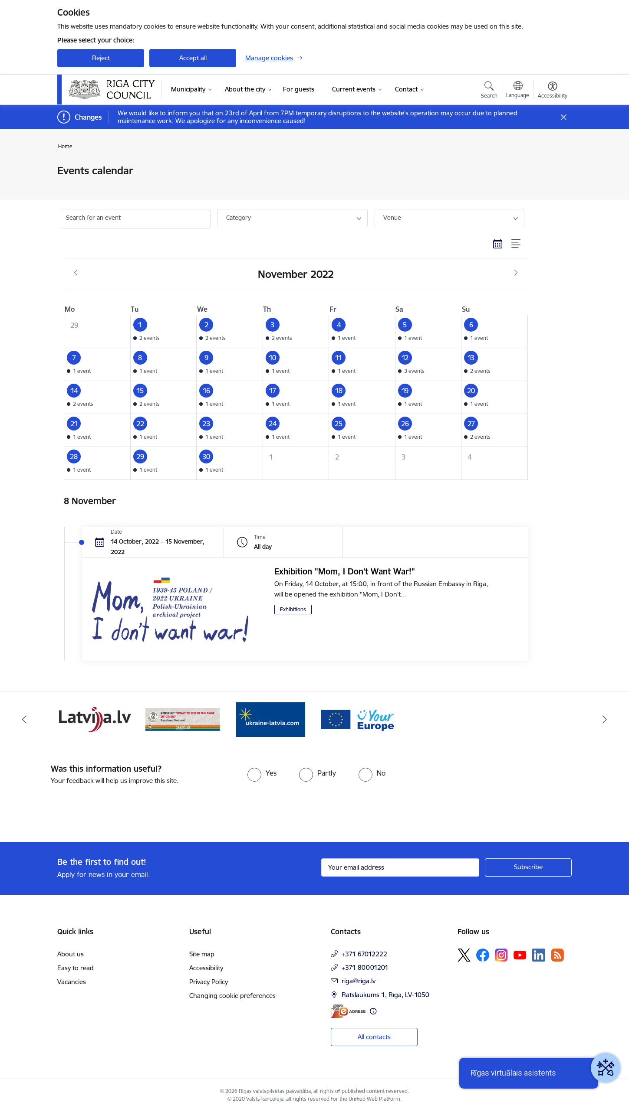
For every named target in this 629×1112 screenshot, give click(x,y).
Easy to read (75, 968)
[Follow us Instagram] (501, 955)
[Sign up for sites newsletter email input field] (400, 867)
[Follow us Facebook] (482, 955)
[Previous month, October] (75, 273)
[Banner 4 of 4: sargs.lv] (183, 719)
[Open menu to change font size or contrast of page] (552, 91)
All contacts (374, 1037)
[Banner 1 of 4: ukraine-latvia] (270, 719)
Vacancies (71, 982)
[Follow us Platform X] (464, 955)
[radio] (262, 773)
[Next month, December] (515, 273)
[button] (163, 331)
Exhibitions (293, 609)
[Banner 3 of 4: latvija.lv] (94, 719)
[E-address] (348, 1011)
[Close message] (563, 117)
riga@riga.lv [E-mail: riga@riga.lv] (358, 981)
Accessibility (206, 968)
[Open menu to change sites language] (517, 91)
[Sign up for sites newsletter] (528, 867)
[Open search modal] (489, 91)
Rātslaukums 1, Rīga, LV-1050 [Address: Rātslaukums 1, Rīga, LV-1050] (385, 995)
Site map (201, 954)
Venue (392, 218)
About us (70, 954)
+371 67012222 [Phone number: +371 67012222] (364, 954)
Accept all (193, 58)
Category (238, 218)
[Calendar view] (498, 243)
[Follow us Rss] (557, 955)
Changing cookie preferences (232, 995)
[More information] (373, 1011)
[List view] (516, 243)
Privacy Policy (208, 982)
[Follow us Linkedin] (538, 955)
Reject (101, 58)
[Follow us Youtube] (520, 954)
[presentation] (72, 810)
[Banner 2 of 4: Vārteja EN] (358, 719)
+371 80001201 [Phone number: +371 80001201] (365, 967)
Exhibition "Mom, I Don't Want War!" (344, 571)
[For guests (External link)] (298, 89)
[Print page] (550, 167)
